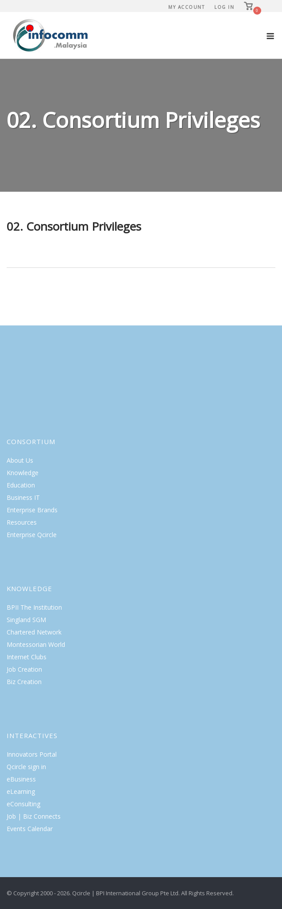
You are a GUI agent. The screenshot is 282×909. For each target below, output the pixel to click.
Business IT (23, 497)
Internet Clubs (26, 657)
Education (21, 485)
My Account (186, 7)
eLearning (21, 791)
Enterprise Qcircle (32, 534)
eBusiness (21, 779)
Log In (224, 7)
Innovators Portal (32, 754)
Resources (22, 522)
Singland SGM (26, 619)
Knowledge (23, 472)
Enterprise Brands (32, 510)
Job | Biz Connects (34, 816)
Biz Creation (24, 681)
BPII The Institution (34, 607)
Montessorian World (36, 644)
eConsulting (23, 804)
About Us (20, 460)
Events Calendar (30, 828)
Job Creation (24, 669)
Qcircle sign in (26, 766)
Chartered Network (34, 632)
